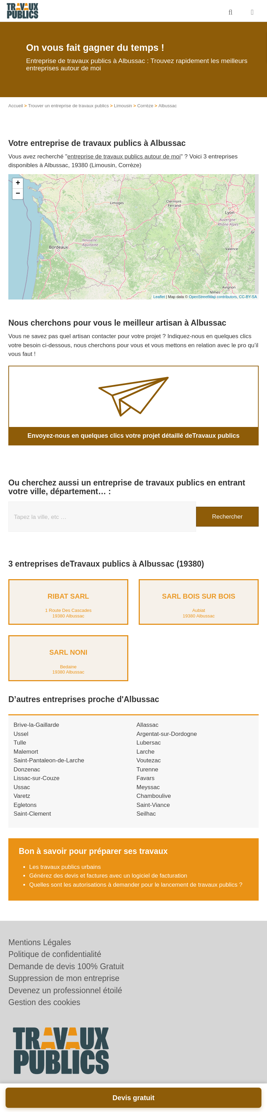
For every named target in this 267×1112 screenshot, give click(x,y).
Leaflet (159, 297)
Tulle (20, 742)
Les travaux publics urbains (65, 867)
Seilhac (146, 813)
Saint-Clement (32, 813)
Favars (146, 778)
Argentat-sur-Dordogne (167, 734)
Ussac (22, 787)
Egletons (25, 805)
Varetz (22, 796)
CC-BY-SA (248, 297)
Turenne (148, 769)
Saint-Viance (153, 805)
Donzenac (27, 769)
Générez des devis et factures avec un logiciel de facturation (108, 875)
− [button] (18, 194)
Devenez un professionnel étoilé (65, 990)
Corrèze (145, 105)
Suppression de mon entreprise (64, 978)
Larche (146, 751)
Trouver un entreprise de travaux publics (68, 105)
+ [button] (18, 183)
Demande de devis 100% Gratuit (66, 966)
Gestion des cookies (44, 1002)
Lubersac (149, 742)
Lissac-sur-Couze (36, 778)
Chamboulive (154, 796)
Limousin (123, 105)
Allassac (148, 725)
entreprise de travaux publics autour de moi (124, 156)
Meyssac (148, 787)
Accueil (15, 105)
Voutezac (149, 760)
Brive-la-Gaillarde (36, 725)
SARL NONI (68, 652)
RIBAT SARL (68, 596)
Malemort (26, 751)
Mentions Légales (39, 942)
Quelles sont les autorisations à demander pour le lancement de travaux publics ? (135, 884)
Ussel (21, 734)
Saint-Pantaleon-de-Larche (49, 760)
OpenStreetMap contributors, (214, 297)
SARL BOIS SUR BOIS (198, 596)
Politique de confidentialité (54, 954)
